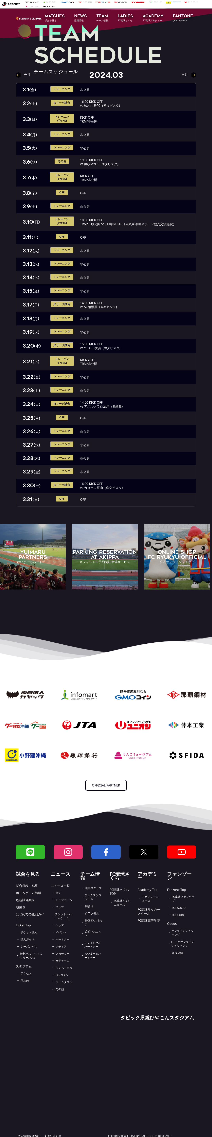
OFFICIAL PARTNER (106, 785)
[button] (55, 18)
